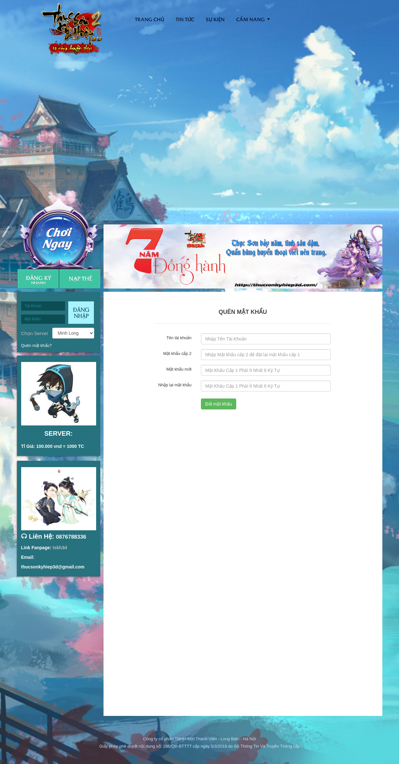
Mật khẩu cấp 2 (177, 353)
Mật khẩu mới (178, 369)
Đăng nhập (81, 312)
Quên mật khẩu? (36, 345)
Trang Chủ (149, 19)
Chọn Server (34, 333)
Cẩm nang (250, 19)
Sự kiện (215, 19)
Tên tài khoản (179, 337)
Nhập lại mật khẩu (175, 384)
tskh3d (60, 547)
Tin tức (185, 19)
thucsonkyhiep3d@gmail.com (53, 566)
